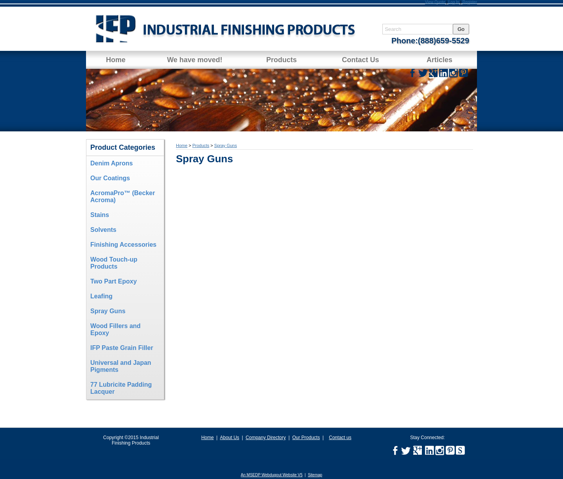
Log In (453, 2)
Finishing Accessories (123, 244)
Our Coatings (110, 178)
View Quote (435, 2)
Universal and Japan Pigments (120, 366)
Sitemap (315, 475)
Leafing (101, 296)
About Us (229, 437)
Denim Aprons (111, 163)
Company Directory (266, 437)
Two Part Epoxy (113, 281)
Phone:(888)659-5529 (430, 40)
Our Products (306, 437)
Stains (99, 215)
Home (116, 60)
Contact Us (360, 60)
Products (281, 60)
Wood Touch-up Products (113, 263)
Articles (439, 60)
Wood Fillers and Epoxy (115, 329)
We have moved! (194, 60)
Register (470, 2)
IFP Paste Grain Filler (121, 347)
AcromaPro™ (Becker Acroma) (122, 196)
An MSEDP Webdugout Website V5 (272, 475)
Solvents (103, 229)
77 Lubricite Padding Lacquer (121, 388)
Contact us (340, 437)
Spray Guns (108, 311)
